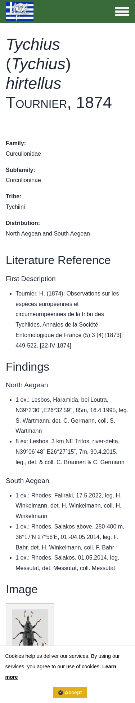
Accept (73, 692)
